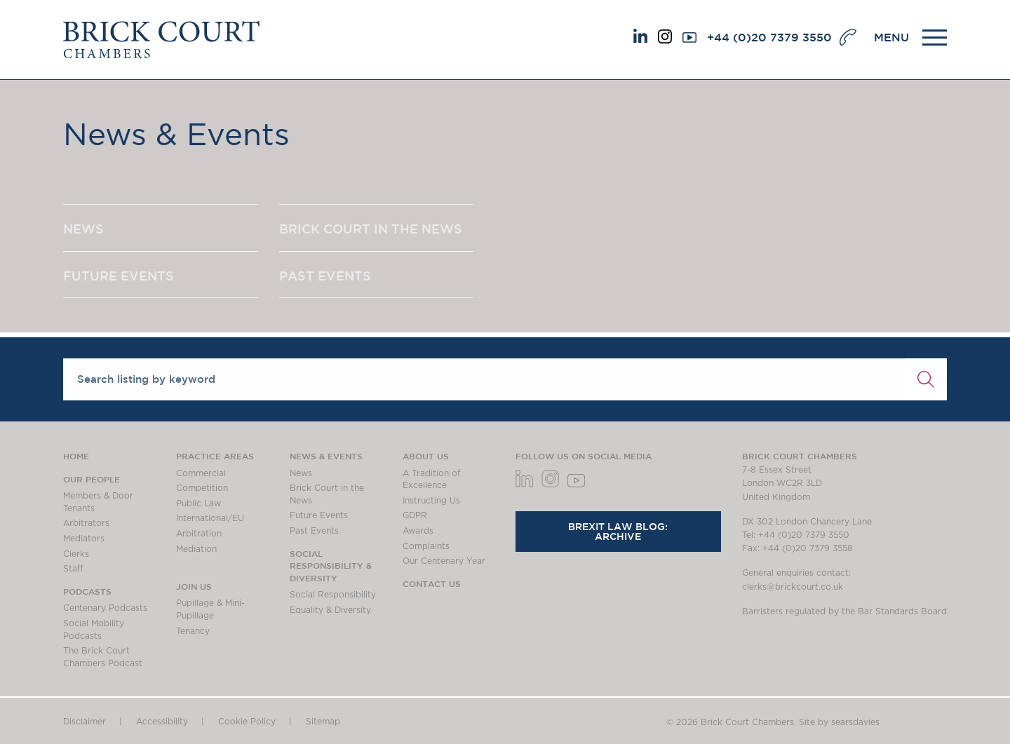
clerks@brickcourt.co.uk (792, 587)
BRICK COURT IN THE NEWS (370, 229)
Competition (202, 488)
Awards (418, 531)
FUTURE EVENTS (118, 276)
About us (426, 456)
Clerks (76, 554)
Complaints (426, 546)
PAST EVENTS (325, 276)
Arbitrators (86, 523)
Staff (73, 568)
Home (76, 456)
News (301, 473)
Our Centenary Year (444, 561)
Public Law (198, 503)
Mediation (196, 549)
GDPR (415, 515)
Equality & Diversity (330, 610)
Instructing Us (431, 500)
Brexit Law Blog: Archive (618, 531)
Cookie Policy (247, 721)
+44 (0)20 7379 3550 (769, 37)
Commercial (201, 473)
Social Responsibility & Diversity (331, 565)
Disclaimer (84, 721)
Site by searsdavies (839, 722)
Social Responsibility (333, 594)
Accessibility (162, 721)
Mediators (84, 538)
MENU (891, 37)
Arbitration (199, 533)
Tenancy (193, 631)
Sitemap (323, 721)
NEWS (83, 229)
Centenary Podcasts (105, 608)
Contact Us (432, 583)
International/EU (210, 518)
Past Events (314, 531)
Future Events (319, 515)
